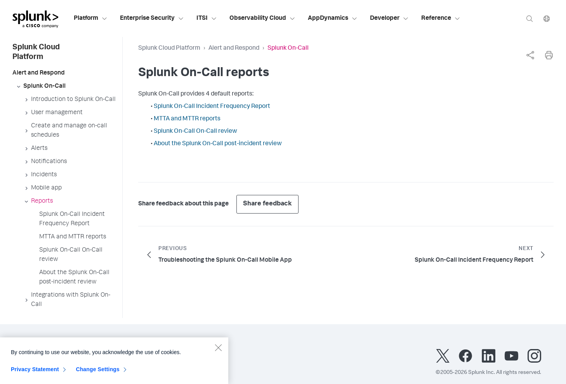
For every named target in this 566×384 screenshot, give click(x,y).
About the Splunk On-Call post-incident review (218, 144)
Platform (91, 19)
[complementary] (530, 55)
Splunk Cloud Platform (169, 48)
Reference (440, 19)
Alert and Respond (233, 48)
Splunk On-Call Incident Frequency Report (212, 107)
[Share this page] (530, 55)
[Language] (547, 18)
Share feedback (267, 204)
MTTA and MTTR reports (187, 119)
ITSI (206, 19)
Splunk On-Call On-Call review (195, 132)
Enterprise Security (152, 19)
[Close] (218, 350)
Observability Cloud (262, 19)
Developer (389, 19)
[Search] (529, 18)
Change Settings (98, 372)
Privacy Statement (35, 372)
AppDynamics (333, 19)
